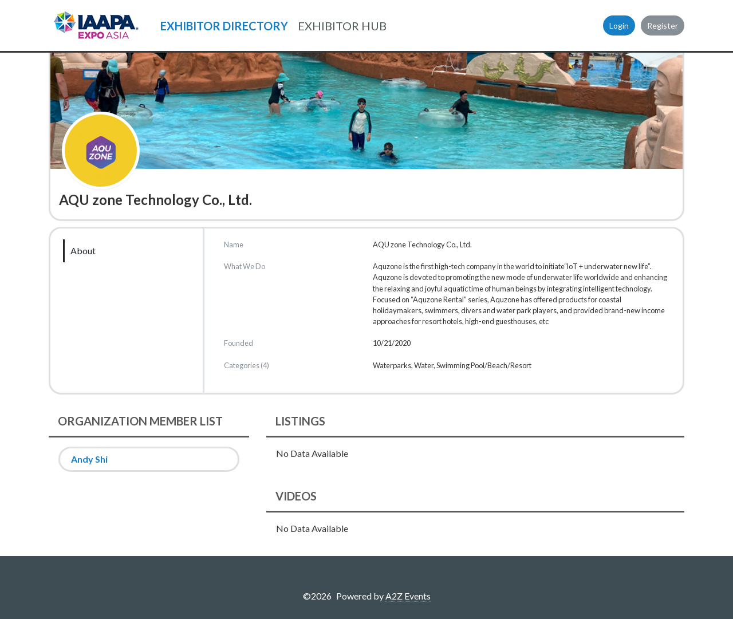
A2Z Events (408, 595)
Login (619, 25)
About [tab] (83, 250)
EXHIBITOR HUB (342, 26)
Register (662, 25)
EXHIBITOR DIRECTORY (224, 26)
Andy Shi (89, 459)
